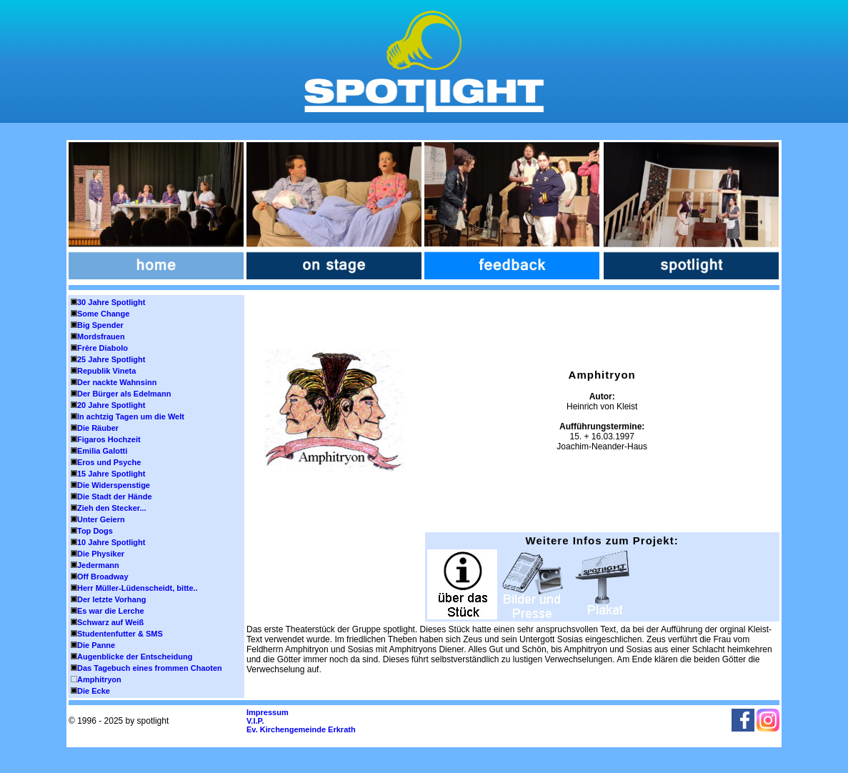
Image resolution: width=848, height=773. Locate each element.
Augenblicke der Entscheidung (134, 656)
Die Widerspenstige (113, 485)
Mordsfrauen (101, 336)
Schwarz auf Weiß (110, 622)
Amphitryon (99, 679)
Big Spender (100, 325)
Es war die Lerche (110, 611)
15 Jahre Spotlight (111, 473)
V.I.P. (255, 721)
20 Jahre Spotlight (111, 405)
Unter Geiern (101, 519)
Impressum (267, 712)
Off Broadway (103, 576)
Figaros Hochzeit (109, 439)
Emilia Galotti (102, 451)
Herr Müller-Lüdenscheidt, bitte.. (137, 588)
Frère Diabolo (102, 348)
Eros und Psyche (109, 462)
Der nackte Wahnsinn (116, 382)
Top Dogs (95, 531)
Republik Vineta (106, 370)
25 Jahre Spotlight (111, 359)
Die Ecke (93, 691)
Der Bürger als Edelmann (124, 393)
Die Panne (96, 645)
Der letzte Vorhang (111, 599)
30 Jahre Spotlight (111, 302)
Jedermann (98, 565)
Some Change (103, 313)
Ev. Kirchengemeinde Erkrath (301, 729)
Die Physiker (100, 553)
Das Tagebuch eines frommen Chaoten (149, 668)
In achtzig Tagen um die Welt (130, 416)
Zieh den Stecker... (111, 508)
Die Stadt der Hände (114, 496)
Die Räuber (98, 428)
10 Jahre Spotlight (111, 542)
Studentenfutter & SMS (120, 633)
